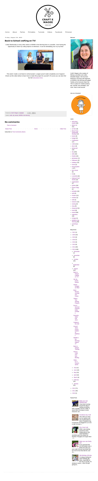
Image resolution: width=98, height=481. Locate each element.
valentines (75, 214)
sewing (74, 204)
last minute (75, 170)
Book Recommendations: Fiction (76, 293)
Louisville (74, 176)
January (76, 383)
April (75, 375)
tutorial (16, 115)
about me (74, 125)
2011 (73, 390)
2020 (73, 234)
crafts (10, 115)
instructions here (38, 78)
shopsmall (75, 208)
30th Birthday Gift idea (85, 455)
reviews (74, 197)
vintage (74, 218)
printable (74, 191)
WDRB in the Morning (24, 115)
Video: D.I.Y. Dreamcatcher (76, 362)
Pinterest (68, 32)
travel (73, 210)
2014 (73, 247)
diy (13, 115)
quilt (73, 193)
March (76, 377)
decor (73, 146)
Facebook (58, 32)
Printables (31, 32)
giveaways (75, 158)
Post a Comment (11, 125)
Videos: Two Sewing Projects (76, 301)
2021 (73, 232)
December (77, 251)
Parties (22, 32)
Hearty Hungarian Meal (76, 286)
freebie (74, 156)
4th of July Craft (83, 427)
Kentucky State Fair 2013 (76, 318)
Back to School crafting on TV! (76, 274)
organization (75, 182)
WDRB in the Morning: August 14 (77, 340)
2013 (73, 249)
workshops (75, 224)
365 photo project (75, 122)
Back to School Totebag (76, 347)
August (76, 268)
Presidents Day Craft (85, 415)
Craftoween (75, 140)
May (75, 372)
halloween (75, 160)
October (76, 259)
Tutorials (41, 32)
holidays (74, 162)
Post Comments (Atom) (18, 132)
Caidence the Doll (76, 323)
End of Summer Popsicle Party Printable (77, 309)
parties (74, 185)
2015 (73, 244)
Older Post (63, 129)
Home (7, 32)
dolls (73, 154)
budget (74, 138)
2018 (73, 239)
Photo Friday (75, 187)
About (15, 32)
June (75, 370)
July (75, 367)
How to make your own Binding (76, 354)
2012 (73, 388)
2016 (73, 242)
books (73, 136)
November (77, 255)
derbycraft (75, 148)
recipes (74, 195)
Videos (49, 32)
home (73, 164)
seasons (74, 201)
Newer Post (8, 129)
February (76, 379)
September (76, 264)
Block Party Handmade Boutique (75, 132)
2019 (73, 237)
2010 (73, 393)
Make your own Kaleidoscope (83, 401)
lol (72, 174)
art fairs (74, 129)
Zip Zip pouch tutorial (76, 281)
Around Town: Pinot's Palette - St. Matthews (77, 331)
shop (73, 206)
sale (73, 199)
